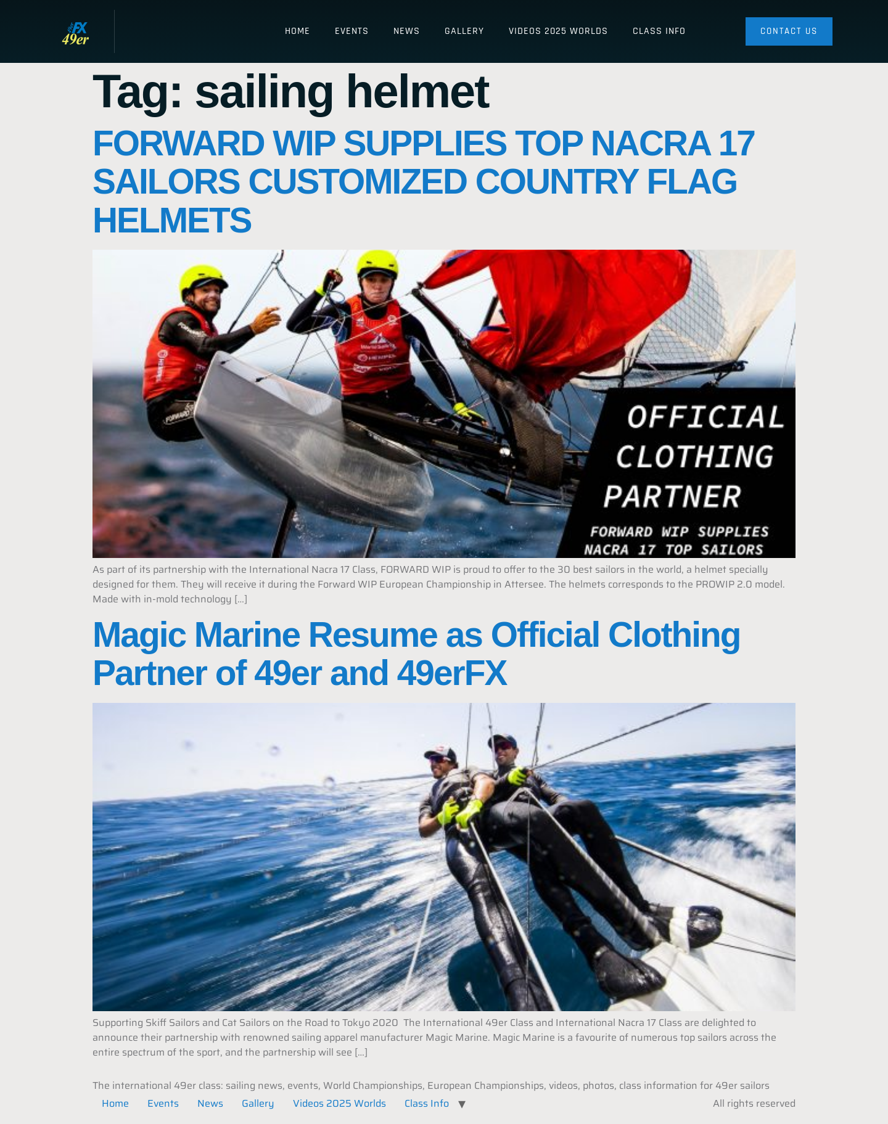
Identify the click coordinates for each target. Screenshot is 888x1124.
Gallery (464, 31)
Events (352, 31)
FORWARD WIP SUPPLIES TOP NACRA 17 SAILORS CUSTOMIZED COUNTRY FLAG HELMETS (423, 182)
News (406, 31)
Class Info (659, 31)
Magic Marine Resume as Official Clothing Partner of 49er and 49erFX (416, 654)
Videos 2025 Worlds (558, 31)
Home (297, 31)
